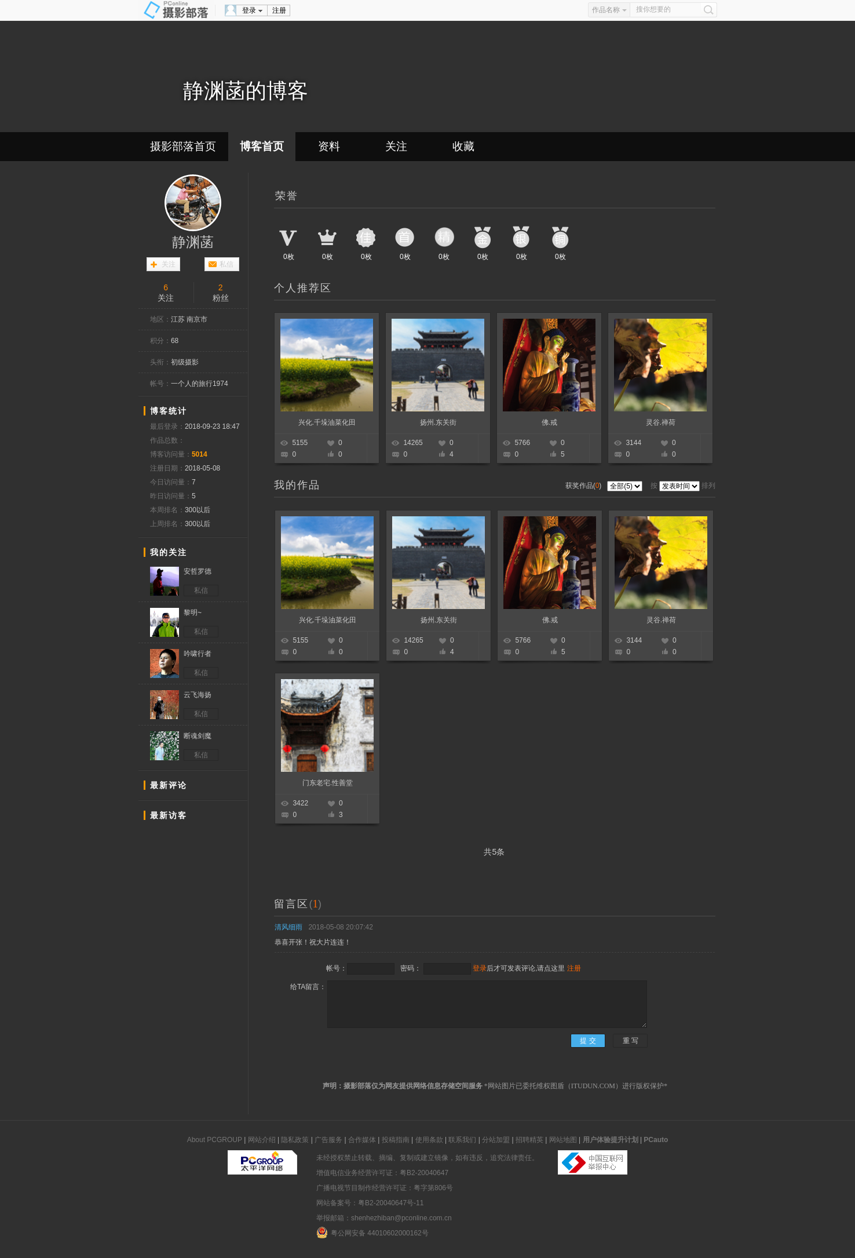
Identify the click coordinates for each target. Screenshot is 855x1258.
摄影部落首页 (183, 146)
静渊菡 (193, 242)
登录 (249, 10)
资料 (329, 146)
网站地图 (563, 1140)
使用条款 (429, 1140)
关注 (396, 146)
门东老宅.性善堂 (327, 783)
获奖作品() (584, 486)
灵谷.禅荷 (660, 422)
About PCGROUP (214, 1140)
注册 (279, 10)
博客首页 (262, 146)
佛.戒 (549, 422)
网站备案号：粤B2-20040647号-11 (369, 1203)
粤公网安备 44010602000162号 (372, 1232)
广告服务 (328, 1140)
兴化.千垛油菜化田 (327, 422)
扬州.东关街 (438, 422)
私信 (226, 264)
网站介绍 (262, 1140)
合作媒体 (362, 1140)
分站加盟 (496, 1140)
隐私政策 (295, 1140)
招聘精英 (529, 1140)
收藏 (463, 146)
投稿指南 (396, 1140)
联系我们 (462, 1140)
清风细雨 (288, 927)
